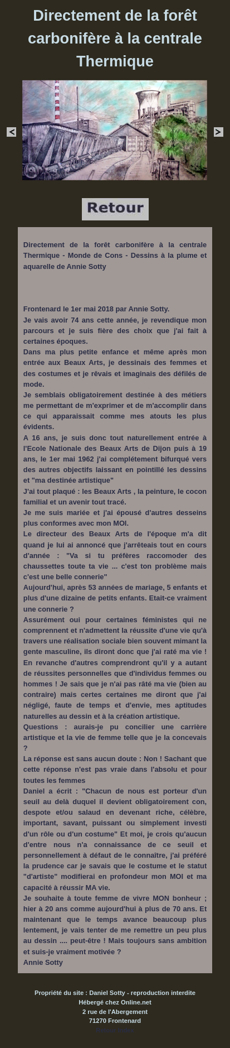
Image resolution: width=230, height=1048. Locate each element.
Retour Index (115, 1030)
